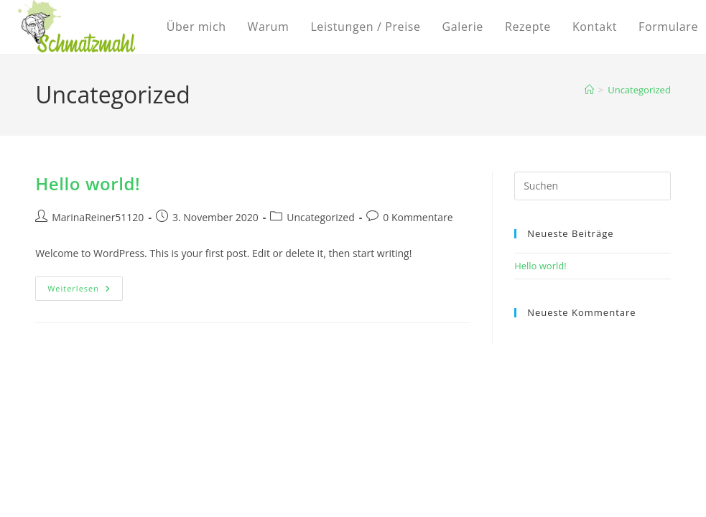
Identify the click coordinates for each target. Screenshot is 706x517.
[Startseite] (589, 89)
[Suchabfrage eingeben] (592, 186)
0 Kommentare (417, 217)
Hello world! (87, 183)
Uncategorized (639, 89)
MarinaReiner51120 (98, 217)
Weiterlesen (85, 291)
